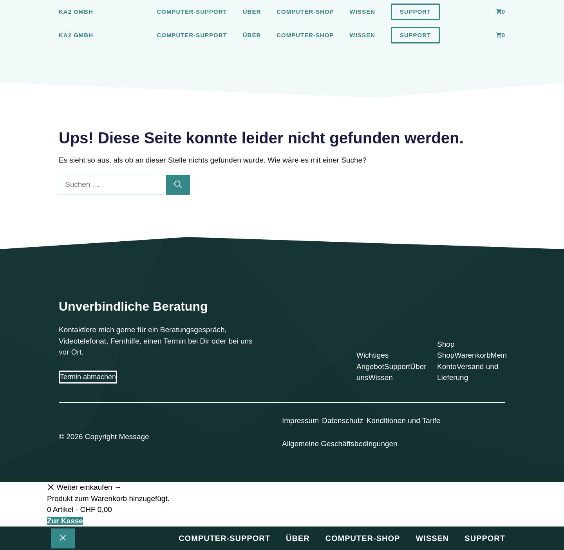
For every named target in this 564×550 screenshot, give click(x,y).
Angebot (370, 366)
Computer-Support (192, 11)
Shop (445, 355)
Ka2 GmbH (76, 11)
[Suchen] (178, 185)
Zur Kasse (65, 521)
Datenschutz (342, 420)
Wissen (362, 11)
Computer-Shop (305, 11)
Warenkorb (472, 355)
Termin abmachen (88, 377)
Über (252, 11)
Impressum (300, 420)
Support (415, 11)
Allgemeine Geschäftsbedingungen (340, 444)
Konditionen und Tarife (404, 420)
